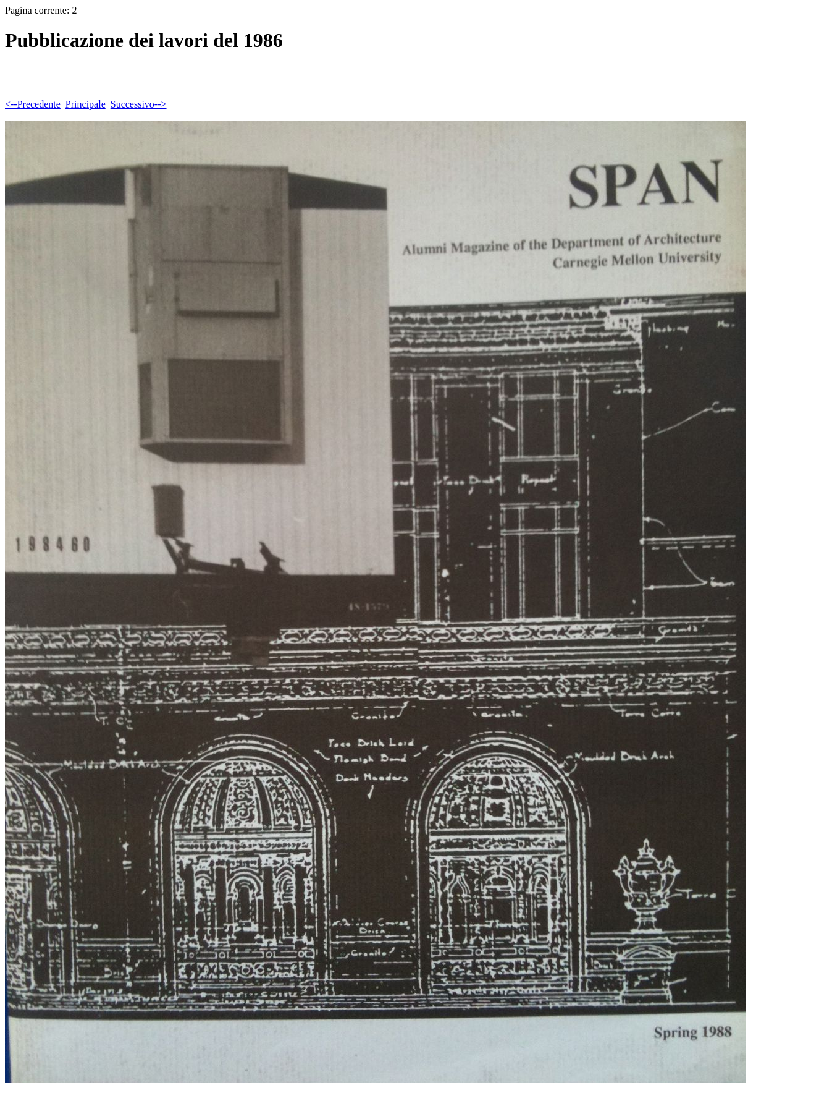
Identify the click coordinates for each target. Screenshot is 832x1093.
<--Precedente (33, 104)
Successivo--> (139, 104)
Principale (85, 104)
